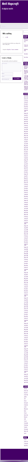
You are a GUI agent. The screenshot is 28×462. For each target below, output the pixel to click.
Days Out (9, 49)
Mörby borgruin (26, 90)
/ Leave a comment (14, 49)
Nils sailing (7, 33)
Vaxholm (25, 69)
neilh (7, 37)
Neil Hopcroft (10, 4)
